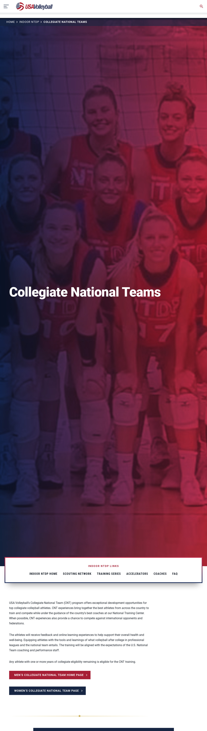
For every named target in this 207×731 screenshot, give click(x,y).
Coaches (160, 574)
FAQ (175, 574)
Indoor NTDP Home (43, 574)
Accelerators (137, 574)
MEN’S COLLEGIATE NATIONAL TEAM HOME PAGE (49, 675)
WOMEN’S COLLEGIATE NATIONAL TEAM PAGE (46, 690)
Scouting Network (77, 574)
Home (10, 22)
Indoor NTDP (29, 22)
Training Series (109, 574)
